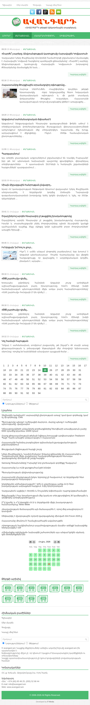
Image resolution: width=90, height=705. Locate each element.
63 (22, 384)
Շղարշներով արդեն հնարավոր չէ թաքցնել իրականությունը (37, 216)
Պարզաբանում (10, 153)
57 (68, 379)
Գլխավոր (7, 4)
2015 (20, 588)
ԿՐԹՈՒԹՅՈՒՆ (46, 42)
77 (22, 388)
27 (56, 370)
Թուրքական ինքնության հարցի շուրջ (22, 449)
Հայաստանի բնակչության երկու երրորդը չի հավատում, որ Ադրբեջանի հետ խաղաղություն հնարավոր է (43, 478)
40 (51, 374)
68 (51, 384)
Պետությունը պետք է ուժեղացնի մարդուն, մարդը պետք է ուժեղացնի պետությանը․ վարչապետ (39, 423)
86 (74, 388)
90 (16, 393)
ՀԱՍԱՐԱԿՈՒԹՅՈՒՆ (44, 35)
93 (33, 393)
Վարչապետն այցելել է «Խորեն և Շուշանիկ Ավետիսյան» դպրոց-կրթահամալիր (44, 491)
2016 (8, 588)
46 (4, 379)
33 (10, 374)
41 (56, 374)
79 (33, 388)
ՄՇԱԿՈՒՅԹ (8, 42)
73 (79, 384)
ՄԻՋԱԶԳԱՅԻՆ (67, 35)
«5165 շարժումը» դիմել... (15, 278)
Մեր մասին (22, 4)
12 (56, 365)
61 (10, 384)
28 (62, 370)
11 (50, 365)
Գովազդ (37, 4)
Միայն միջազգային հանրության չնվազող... (27, 184)
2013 (43, 588)
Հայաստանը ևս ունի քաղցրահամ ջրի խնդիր (26, 468)
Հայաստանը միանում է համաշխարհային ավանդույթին (32, 521)
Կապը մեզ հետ (54, 4)
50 (27, 379)
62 (16, 384)
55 (56, 379)
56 (62, 379)
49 (22, 379)
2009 (8, 598)
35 (22, 374)
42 (62, 374)
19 (10, 370)
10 (44, 365)
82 (51, 388)
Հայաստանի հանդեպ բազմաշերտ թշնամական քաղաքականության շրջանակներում (39, 443)
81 (45, 388)
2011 (67, 588)
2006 (43, 598)
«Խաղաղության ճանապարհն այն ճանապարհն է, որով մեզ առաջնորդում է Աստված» (42, 510)
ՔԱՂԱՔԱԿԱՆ (22, 35)
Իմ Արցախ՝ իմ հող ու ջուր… (17, 247)
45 (79, 374)
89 (10, 393)
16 (79, 365)
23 (33, 370)
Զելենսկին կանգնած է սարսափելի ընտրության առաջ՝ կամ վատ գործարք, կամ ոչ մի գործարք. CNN (45, 416)
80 (39, 388)
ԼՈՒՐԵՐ (6, 35)
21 (22, 370)
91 (22, 393)
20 (16, 370)
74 (4, 388)
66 (39, 384)
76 (16, 388)
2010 (79, 588)
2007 (32, 598)
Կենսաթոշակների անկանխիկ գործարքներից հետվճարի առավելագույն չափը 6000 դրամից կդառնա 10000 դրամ (44, 430)
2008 (20, 598)
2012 (55, 588)
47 (10, 379)
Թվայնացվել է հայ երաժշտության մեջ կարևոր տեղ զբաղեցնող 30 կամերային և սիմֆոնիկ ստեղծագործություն (45, 496)
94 (39, 393)
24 (39, 370)
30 (74, 370)
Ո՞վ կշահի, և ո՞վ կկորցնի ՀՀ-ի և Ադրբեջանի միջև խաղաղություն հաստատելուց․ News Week (37, 503)
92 (27, 393)
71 (68, 384)
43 (68, 374)
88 (4, 393)
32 (4, 374)
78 (27, 388)
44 (74, 374)
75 (10, 388)
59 (79, 379)
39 (45, 374)
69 (56, 384)
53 (45, 379)
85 (68, 388)
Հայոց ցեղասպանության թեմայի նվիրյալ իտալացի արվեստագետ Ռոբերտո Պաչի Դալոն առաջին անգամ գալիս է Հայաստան (43, 437)
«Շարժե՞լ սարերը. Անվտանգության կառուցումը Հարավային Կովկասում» (45, 53)
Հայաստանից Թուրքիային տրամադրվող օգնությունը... (34, 84)
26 (51, 370)
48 (16, 379)
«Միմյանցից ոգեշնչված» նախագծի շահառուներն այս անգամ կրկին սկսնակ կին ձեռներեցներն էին (43, 533)
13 (62, 365)
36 (27, 374)
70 (62, 384)
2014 (32, 588)
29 (68, 370)
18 (4, 370)
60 (4, 384)
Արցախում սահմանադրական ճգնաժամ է (26, 119)
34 (16, 374)
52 (39, 379)
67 (45, 384)
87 (79, 388)
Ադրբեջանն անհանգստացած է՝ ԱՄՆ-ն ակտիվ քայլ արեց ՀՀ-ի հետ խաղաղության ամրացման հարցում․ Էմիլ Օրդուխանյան (38, 485)
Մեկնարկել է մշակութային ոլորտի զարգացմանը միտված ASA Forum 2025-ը (42, 516)
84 (62, 388)
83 (56, 388)
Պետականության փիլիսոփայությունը (22, 472)
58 (74, 379)
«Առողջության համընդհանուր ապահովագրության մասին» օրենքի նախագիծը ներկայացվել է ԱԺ (44, 526)
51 (33, 379)
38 (39, 374)
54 (51, 379)
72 (74, 384)
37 (33, 374)
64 (27, 384)
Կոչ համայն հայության (15, 340)
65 (33, 384)
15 (73, 365)
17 (85, 365)
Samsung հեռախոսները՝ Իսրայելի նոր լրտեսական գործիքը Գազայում (39, 463)
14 (68, 365)
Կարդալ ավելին (78, 74)
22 (27, 370)
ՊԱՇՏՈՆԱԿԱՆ (27, 42)
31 (79, 370)
